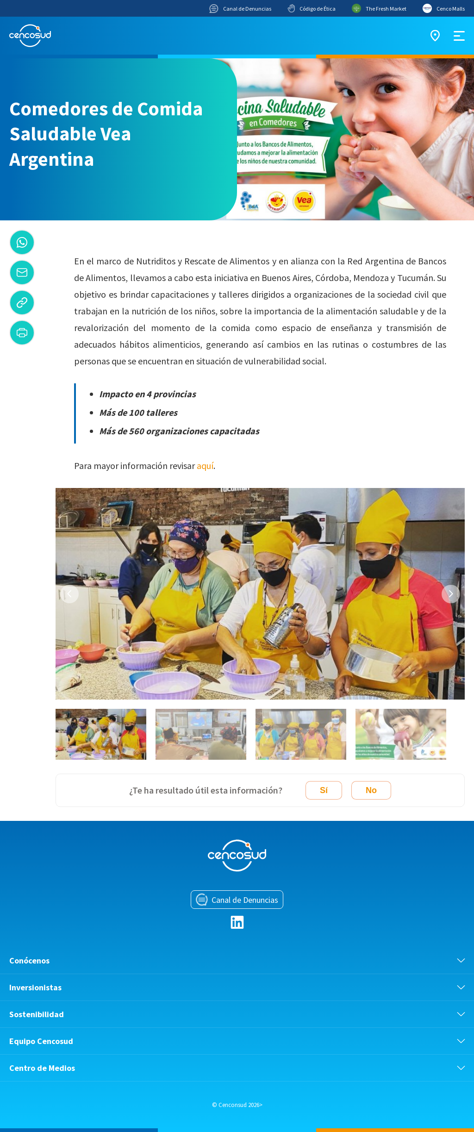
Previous (69, 594)
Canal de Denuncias (240, 8)
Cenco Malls (444, 8)
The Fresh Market (379, 8)
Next (451, 594)
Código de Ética (311, 8)
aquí (205, 465)
